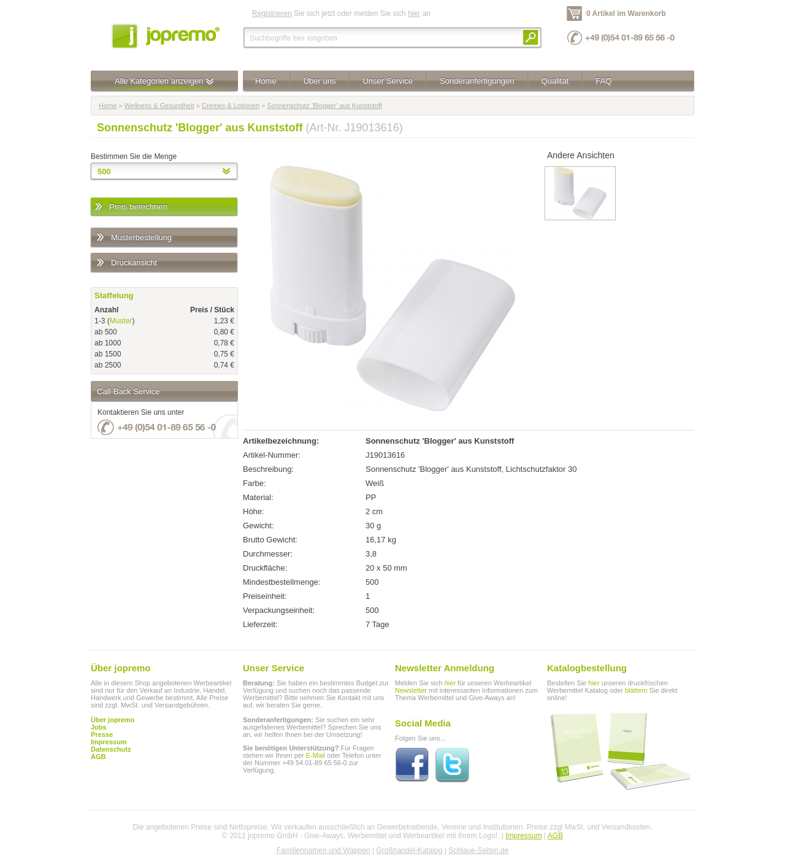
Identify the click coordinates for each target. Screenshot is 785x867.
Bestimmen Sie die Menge (134, 156)
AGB (98, 756)
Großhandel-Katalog (409, 850)
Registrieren (272, 13)
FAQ (603, 80)
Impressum (523, 835)
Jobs (99, 727)
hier (414, 13)
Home (266, 80)
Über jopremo (113, 719)
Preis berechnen (130, 207)
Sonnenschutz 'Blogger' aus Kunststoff (324, 105)
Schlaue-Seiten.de (478, 850)
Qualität (555, 80)
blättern (636, 690)
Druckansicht (126, 263)
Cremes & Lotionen (230, 105)
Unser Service (387, 80)
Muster (121, 321)
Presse (102, 734)
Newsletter (411, 690)
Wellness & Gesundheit (159, 105)
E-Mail (315, 755)
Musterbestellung (133, 238)
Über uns (320, 80)
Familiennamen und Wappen (323, 850)
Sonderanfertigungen (477, 80)
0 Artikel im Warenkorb (626, 13)
